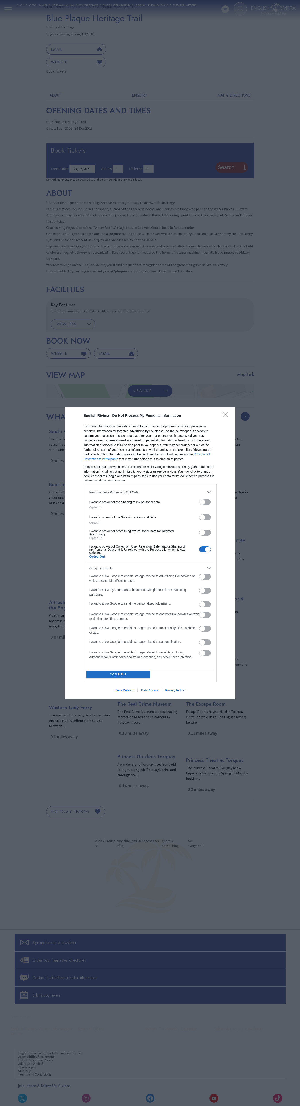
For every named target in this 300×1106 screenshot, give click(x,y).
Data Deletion (125, 690)
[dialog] (150, 553)
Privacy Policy (174, 690)
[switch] (205, 502)
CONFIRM (118, 674)
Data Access (149, 690)
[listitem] (150, 492)
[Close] (227, 416)
